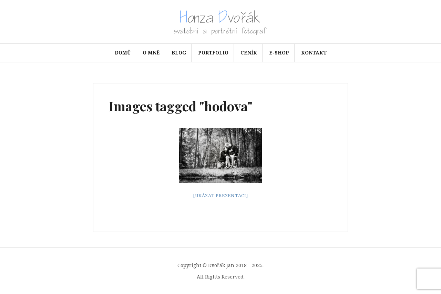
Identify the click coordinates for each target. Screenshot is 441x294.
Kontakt (314, 52)
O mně (151, 52)
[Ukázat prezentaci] (220, 195)
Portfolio (213, 52)
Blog (179, 52)
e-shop (279, 52)
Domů (123, 52)
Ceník (248, 52)
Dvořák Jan (221, 265)
